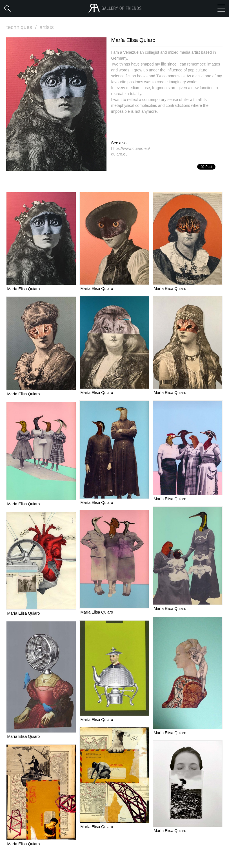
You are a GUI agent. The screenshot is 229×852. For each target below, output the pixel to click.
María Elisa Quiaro (23, 289)
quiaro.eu (119, 154)
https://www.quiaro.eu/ (130, 148)
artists (46, 27)
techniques (22, 27)
